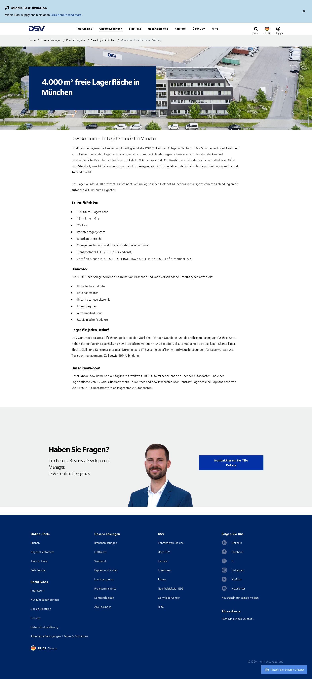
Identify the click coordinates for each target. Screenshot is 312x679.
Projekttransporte (105, 588)
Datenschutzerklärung (44, 627)
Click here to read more (66, 15)
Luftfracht (100, 552)
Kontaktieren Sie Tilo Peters (231, 471)
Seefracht (100, 561)
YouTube (236, 579)
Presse (162, 579)
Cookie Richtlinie (41, 609)
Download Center (169, 597)
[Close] (304, 11)
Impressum (37, 590)
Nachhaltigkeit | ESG (170, 588)
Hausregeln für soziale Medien (240, 597)
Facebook (237, 552)
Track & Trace (39, 561)
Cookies (35, 618)
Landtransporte (103, 579)
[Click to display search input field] (256, 33)
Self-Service (38, 570)
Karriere (162, 561)
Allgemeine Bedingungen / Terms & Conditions (59, 636)
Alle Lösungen (102, 607)
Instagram (238, 570)
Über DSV (164, 552)
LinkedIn (237, 543)
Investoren (164, 570)
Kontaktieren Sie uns (170, 543)
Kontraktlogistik (104, 597)
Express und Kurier (105, 570)
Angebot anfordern (42, 552)
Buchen (35, 543)
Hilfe (161, 607)
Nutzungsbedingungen (45, 599)
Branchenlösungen (105, 543)
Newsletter (238, 588)
